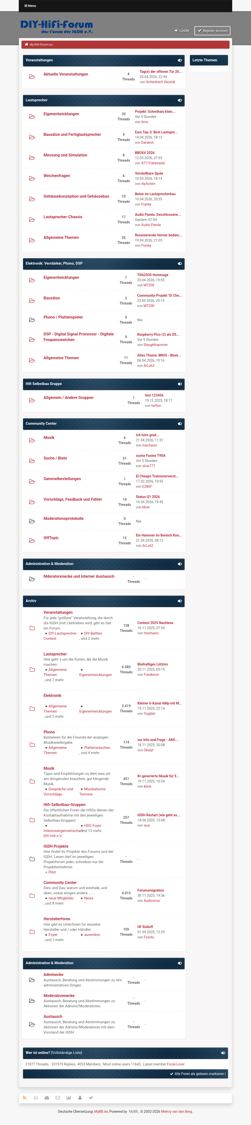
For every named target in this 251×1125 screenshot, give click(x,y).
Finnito (149, 937)
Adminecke (53, 974)
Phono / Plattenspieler (63, 317)
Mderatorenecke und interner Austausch (79, 576)
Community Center (41, 423)
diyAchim (148, 184)
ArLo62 (148, 366)
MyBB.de (101, 1111)
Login (181, 30)
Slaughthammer (155, 345)
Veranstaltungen (39, 60)
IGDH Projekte (56, 846)
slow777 (148, 466)
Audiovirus (152, 901)
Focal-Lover (176, 1064)
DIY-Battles (93, 633)
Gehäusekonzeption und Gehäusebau (76, 196)
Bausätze (52, 298)
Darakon (147, 142)
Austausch (53, 1016)
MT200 (148, 285)
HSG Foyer (92, 825)
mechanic (149, 445)
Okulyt (148, 750)
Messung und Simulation (65, 155)
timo (144, 122)
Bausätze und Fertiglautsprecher (72, 134)
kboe (146, 507)
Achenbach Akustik (161, 82)
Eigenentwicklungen (61, 114)
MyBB (133, 1111)
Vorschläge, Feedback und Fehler (73, 499)
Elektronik (52, 695)
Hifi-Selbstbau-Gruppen (65, 804)
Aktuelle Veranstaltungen (66, 74)
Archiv (31, 601)
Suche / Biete (55, 458)
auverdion (92, 935)
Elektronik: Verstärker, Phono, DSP (54, 263)
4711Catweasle (153, 163)
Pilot (52, 872)
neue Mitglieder (61, 898)
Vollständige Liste (66, 1052)
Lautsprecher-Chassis (63, 217)
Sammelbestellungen (62, 478)
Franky (146, 204)
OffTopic (51, 538)
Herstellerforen (57, 919)
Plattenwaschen (97, 747)
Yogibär (149, 714)
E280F (147, 486)
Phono (49, 732)
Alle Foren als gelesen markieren (196, 1074)
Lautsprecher (37, 100)
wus (147, 825)
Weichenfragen (57, 175)
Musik (49, 437)
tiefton (156, 406)
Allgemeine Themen (61, 237)
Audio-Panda (151, 225)
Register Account (212, 30)
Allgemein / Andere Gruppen (68, 397)
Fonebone (151, 675)
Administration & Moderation (50, 564)
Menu (30, 6)
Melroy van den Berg (176, 1111)
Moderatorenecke (59, 995)
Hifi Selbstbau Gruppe (44, 384)
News (88, 898)
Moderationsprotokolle (64, 518)
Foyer (53, 935)
